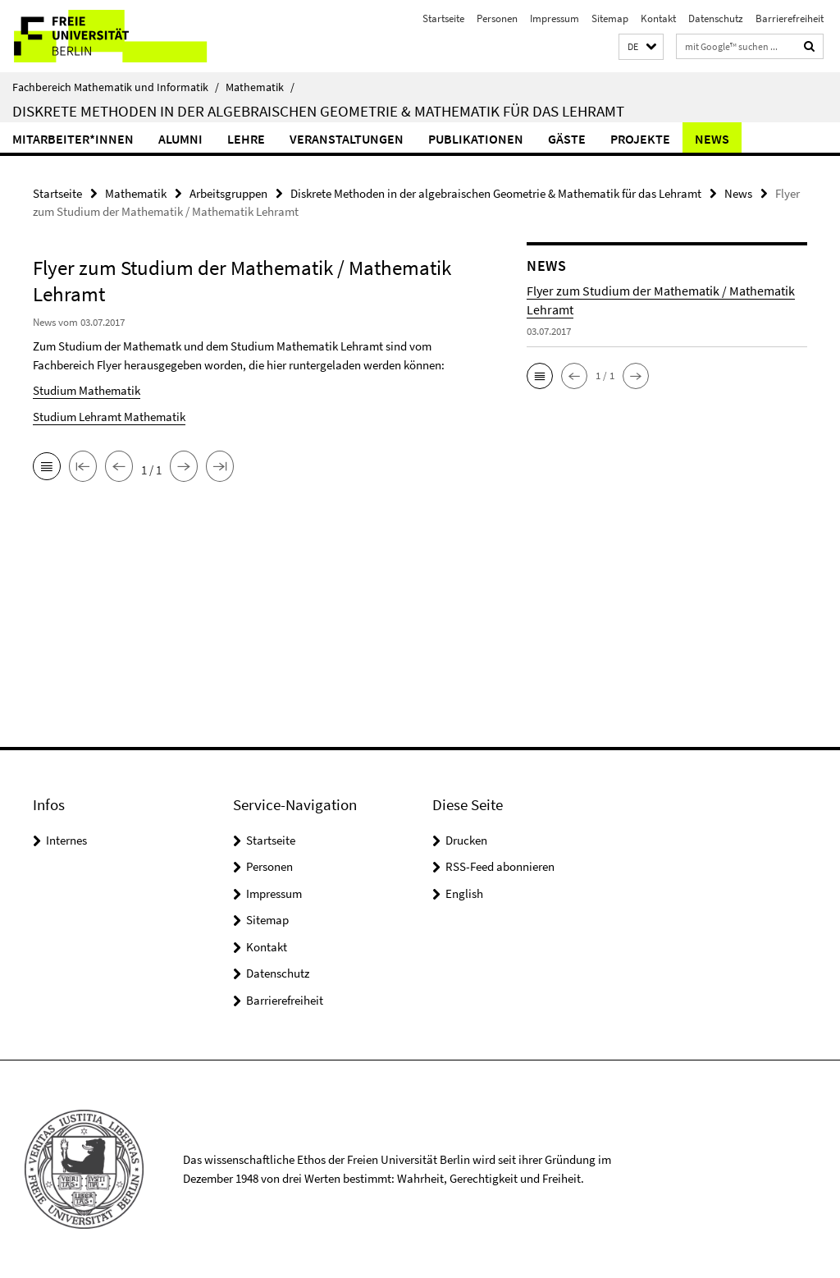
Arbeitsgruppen (228, 193)
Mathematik (260, 87)
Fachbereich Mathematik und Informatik (115, 87)
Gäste (567, 139)
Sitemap (609, 18)
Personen (497, 18)
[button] (641, 47)
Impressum (554, 18)
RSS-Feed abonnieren (500, 866)
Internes (66, 840)
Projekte (640, 139)
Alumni (180, 139)
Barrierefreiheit (790, 18)
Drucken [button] (466, 840)
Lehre (246, 139)
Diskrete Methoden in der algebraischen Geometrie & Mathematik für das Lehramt (318, 111)
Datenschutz (715, 18)
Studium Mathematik (86, 390)
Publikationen (475, 139)
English (464, 893)
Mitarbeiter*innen (73, 139)
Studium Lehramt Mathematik (109, 416)
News (712, 139)
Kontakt (658, 18)
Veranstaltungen (347, 139)
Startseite (443, 18)
